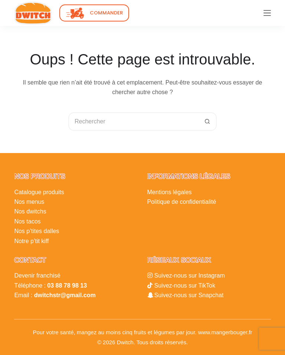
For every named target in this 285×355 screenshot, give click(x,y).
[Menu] (267, 13)
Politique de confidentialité (181, 202)
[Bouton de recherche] (207, 121)
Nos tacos (27, 221)
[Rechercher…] (133, 121)
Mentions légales (169, 192)
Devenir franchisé (37, 275)
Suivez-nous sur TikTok (185, 285)
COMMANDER (106, 12)
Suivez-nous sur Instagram (189, 275)
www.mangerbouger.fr (225, 332)
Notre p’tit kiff (31, 241)
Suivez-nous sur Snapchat (189, 295)
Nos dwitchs (30, 211)
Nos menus (29, 202)
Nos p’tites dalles (36, 231)
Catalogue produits (39, 192)
